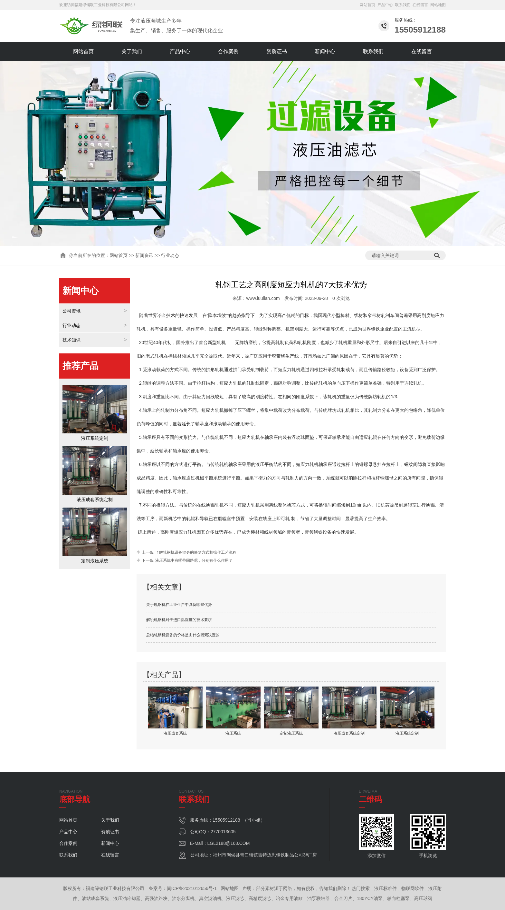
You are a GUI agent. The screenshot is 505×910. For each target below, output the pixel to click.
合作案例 (228, 51)
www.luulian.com (263, 298)
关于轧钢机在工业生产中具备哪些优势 (179, 604)
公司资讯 (71, 310)
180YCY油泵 (370, 898)
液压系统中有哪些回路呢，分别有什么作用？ (193, 560)
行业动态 (71, 325)
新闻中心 (325, 51)
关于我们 (131, 51)
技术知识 (71, 339)
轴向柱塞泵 (398, 898)
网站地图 (438, 5)
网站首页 (367, 5)
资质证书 (276, 51)
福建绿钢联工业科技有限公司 (100, 5)
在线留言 (420, 5)
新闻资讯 (144, 255)
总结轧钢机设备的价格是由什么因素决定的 (183, 635)
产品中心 (385, 5)
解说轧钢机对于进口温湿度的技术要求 (179, 620)
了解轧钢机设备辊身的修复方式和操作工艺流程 (195, 552)
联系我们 (403, 5)
